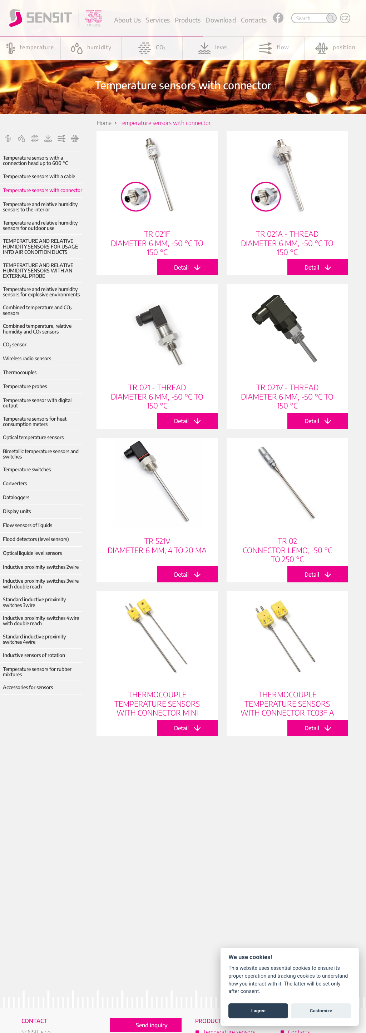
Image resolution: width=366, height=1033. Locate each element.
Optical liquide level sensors (32, 553)
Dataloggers (16, 497)
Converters (15, 483)
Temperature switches (27, 469)
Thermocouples (19, 372)
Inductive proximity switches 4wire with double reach (41, 620)
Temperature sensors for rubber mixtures (37, 671)
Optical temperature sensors (33, 437)
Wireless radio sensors (27, 358)
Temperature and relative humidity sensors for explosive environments (41, 291)
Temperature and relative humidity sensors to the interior (40, 206)
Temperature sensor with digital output (37, 402)
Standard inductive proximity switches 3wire (34, 602)
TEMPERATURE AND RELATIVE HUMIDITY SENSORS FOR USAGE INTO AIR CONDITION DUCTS (40, 246)
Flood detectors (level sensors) (36, 539)
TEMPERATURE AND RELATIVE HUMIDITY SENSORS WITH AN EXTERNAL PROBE (38, 270)
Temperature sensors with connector (42, 190)
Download (221, 20)
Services (157, 20)
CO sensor (14, 344)
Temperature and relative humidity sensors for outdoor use (40, 225)
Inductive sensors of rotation (34, 655)
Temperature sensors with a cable (39, 176)
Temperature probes (25, 386)
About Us (127, 20)
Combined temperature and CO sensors (37, 310)
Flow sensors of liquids (27, 525)
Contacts (254, 20)
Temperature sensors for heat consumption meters (34, 421)
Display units (17, 511)
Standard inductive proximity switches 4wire (34, 639)
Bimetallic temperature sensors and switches (41, 454)
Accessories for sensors (28, 687)
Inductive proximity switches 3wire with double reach (41, 583)
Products (188, 20)
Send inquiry (152, 1025)
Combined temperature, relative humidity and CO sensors (37, 328)
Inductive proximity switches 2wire (41, 567)
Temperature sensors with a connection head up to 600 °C (35, 160)
